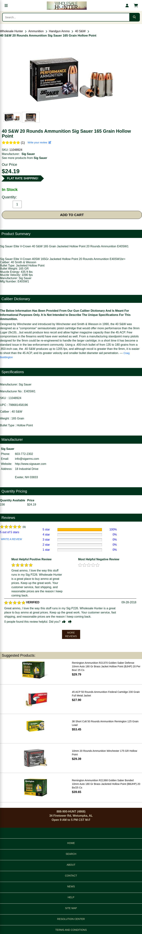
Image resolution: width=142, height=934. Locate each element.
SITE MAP (71, 908)
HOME (71, 843)
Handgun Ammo (59, 31)
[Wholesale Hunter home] (67, 5)
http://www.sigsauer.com (30, 463)
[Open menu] (6, 6)
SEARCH (71, 853)
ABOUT (71, 864)
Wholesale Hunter (11, 31)
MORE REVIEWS (71, 634)
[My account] (127, 6)
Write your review (39, 142)
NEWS (71, 886)
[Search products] (66, 17)
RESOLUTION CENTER (71, 919)
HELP (71, 897)
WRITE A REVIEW (11, 539)
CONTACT (71, 875)
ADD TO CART (72, 215)
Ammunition (36, 31)
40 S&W (80, 31)
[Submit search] (134, 17)
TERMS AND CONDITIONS (71, 929)
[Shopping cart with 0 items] (136, 6)
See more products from (24, 157)
